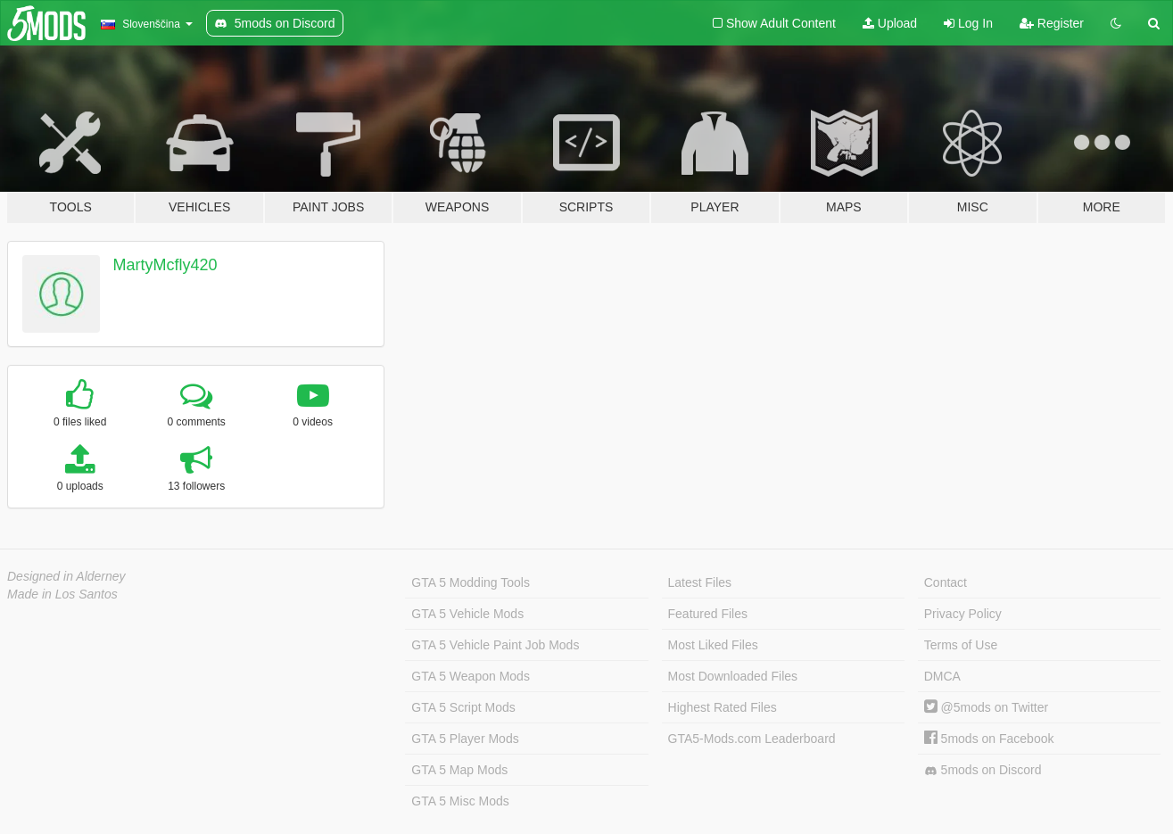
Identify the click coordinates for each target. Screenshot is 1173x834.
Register (1052, 23)
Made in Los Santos (62, 594)
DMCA (942, 676)
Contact (945, 582)
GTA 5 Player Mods (464, 738)
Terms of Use (960, 645)
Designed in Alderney (66, 576)
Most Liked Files (713, 645)
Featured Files (708, 614)
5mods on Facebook (989, 739)
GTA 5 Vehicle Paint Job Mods (495, 645)
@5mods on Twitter (986, 707)
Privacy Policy (963, 614)
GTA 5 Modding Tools (470, 582)
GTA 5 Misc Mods (459, 801)
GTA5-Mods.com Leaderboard (752, 738)
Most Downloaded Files (733, 676)
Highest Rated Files (722, 707)
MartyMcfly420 (165, 265)
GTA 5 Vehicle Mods (467, 614)
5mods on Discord (983, 770)
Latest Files (700, 582)
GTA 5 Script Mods (463, 707)
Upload (890, 23)
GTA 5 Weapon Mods (470, 676)
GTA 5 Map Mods (459, 770)
